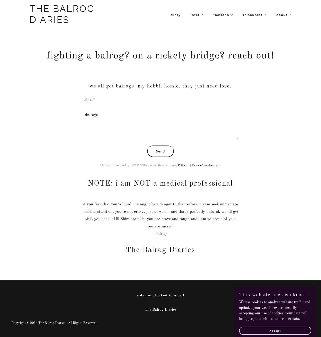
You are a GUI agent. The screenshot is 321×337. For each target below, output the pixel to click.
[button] (195, 14)
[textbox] (161, 99)
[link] (75, 22)
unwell (160, 212)
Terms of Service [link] (202, 165)
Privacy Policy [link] (176, 165)
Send (160, 151)
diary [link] (176, 15)
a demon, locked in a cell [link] (160, 295)
